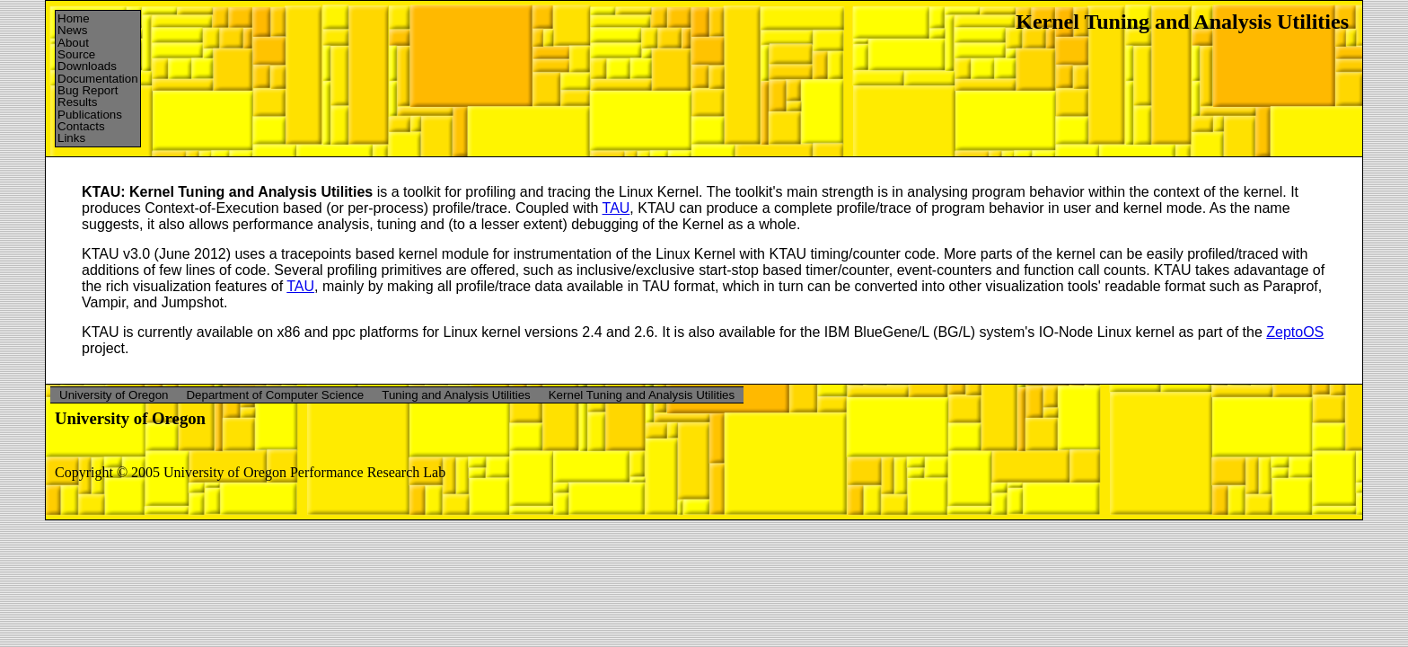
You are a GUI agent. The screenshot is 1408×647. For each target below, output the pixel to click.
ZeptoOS (1295, 332)
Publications (89, 114)
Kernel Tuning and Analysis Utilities (642, 395)
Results (77, 102)
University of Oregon (113, 395)
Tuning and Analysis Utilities (456, 395)
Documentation (97, 78)
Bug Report (87, 90)
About (73, 43)
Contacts (81, 126)
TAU (616, 208)
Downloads (87, 66)
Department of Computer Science (275, 395)
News (72, 30)
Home (73, 18)
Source (76, 54)
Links (71, 138)
